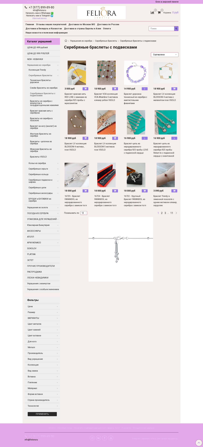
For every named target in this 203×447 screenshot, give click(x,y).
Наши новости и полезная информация (46, 32)
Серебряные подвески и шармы (40, 181)
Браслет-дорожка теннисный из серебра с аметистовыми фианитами (135, 98)
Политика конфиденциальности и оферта (94, 428)
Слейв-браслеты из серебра (43, 88)
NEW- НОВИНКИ (35, 59)
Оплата (107, 28)
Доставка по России (108, 24)
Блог (117, 428)
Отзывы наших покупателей (51, 24)
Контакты (126, 428)
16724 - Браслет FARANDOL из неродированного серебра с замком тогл (105, 201)
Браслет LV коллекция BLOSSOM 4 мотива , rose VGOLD (75, 146)
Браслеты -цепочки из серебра (41, 142)
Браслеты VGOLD (38, 157)
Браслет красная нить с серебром (41, 112)
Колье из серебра (37, 163)
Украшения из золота (37, 207)
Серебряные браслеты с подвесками (42, 94)
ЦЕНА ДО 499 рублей (37, 47)
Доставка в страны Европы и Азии (82, 28)
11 (171, 213)
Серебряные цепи (37, 187)
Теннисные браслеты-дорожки (40, 81)
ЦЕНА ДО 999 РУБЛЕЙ (38, 53)
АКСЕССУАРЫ (34, 231)
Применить (42, 414)
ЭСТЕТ (30, 260)
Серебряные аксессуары (41, 193)
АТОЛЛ (30, 237)
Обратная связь (64, 428)
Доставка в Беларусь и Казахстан (44, 28)
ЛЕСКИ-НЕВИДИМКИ (37, 277)
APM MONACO (34, 242)
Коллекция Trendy (37, 70)
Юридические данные (143, 428)
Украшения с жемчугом (38, 283)
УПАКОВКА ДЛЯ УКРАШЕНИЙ (42, 219)
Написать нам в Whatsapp (39, 13)
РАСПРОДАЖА (34, 272)
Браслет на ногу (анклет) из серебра (43, 127)
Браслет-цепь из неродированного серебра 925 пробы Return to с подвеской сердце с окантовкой (163, 149)
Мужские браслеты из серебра (41, 150)
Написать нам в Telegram (39, 15)
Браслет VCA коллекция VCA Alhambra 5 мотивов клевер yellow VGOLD (106, 97)
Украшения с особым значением (43, 289)
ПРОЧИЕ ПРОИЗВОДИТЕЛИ (41, 266)
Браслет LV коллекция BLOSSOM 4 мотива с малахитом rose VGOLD (164, 97)
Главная (30, 24)
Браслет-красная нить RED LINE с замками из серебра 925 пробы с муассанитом (76, 98)
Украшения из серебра (81, 41)
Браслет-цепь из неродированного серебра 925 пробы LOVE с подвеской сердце (136, 148)
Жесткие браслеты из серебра (40, 135)
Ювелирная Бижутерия (38, 225)
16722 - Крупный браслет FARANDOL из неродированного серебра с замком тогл (135, 201)
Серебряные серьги (38, 169)
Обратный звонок (39, 18)
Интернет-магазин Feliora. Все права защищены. (155, 439)
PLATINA (31, 254)
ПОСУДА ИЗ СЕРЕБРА (37, 213)
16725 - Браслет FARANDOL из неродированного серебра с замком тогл (76, 201)
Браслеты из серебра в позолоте (41, 119)
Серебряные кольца (38, 174)
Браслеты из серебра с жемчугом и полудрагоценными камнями (44, 103)
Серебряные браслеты (106, 41)
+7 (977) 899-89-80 (41, 7)
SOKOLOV (31, 248)
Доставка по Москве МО (81, 24)
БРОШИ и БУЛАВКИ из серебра (40, 200)
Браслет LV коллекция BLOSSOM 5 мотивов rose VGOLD (105, 146)
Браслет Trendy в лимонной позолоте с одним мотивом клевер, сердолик (165, 201)
